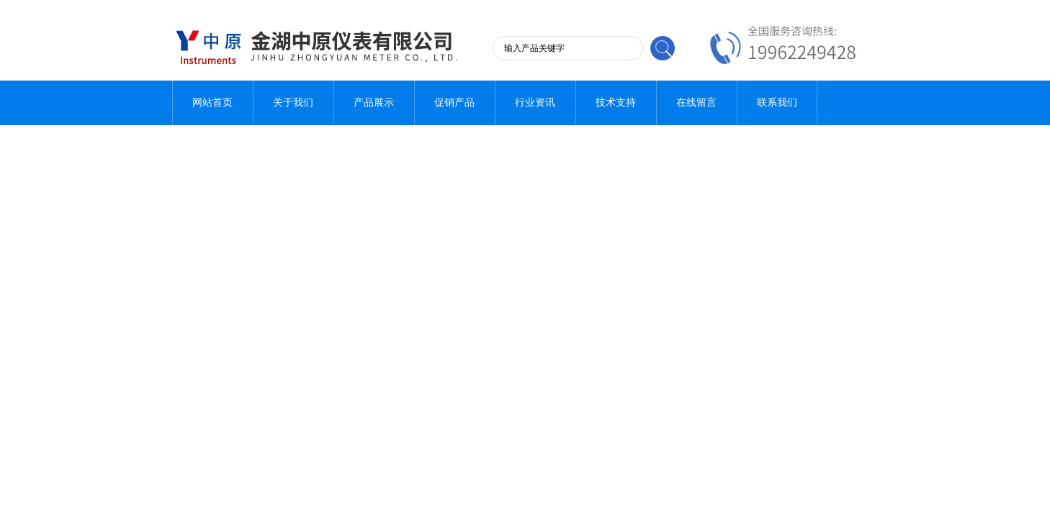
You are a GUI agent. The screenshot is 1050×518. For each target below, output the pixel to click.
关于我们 (293, 102)
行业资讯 (535, 102)
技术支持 (616, 102)
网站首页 (212, 102)
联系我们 (777, 102)
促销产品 (454, 102)
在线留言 (696, 102)
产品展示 (374, 102)
